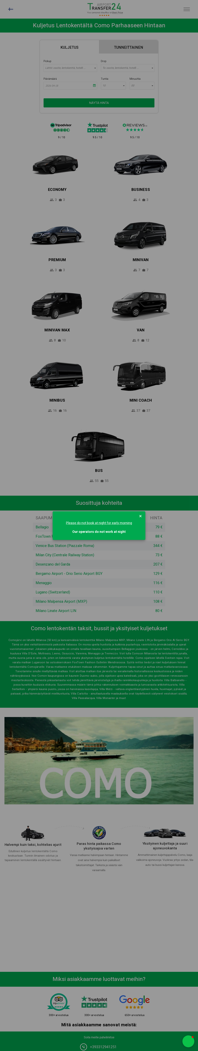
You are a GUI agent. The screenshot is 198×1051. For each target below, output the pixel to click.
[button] (188, 1041)
